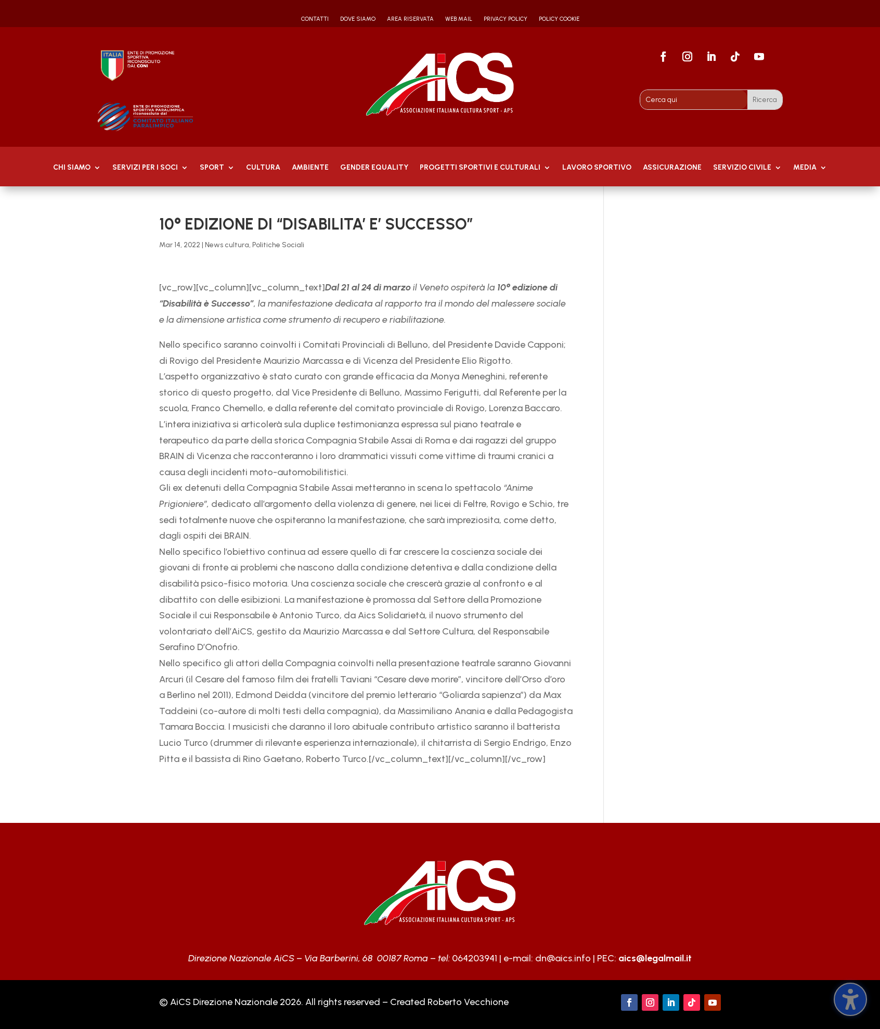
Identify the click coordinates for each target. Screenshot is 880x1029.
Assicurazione (672, 168)
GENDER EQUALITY (374, 168)
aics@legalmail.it (655, 958)
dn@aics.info (563, 958)
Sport (212, 168)
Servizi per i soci (145, 168)
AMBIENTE (310, 168)
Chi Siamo (71, 168)
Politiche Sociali (278, 244)
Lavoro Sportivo (596, 168)
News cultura (227, 244)
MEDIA (805, 168)
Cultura (263, 168)
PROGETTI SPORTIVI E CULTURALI (480, 168)
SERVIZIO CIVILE (742, 168)
